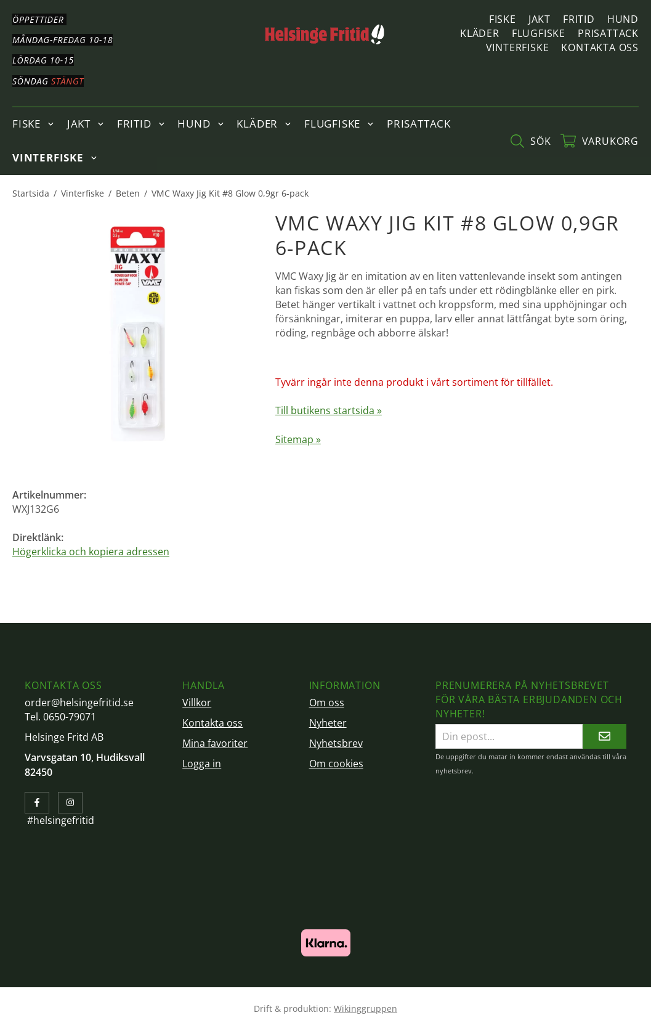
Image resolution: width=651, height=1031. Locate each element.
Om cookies (336, 763)
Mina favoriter (215, 743)
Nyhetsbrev (336, 743)
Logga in (201, 763)
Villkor (196, 702)
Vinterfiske (517, 47)
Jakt (539, 19)
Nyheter (328, 723)
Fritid (579, 19)
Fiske (502, 19)
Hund (623, 19)
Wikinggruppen (365, 1008)
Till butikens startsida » (328, 410)
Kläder (479, 33)
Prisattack (608, 33)
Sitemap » (298, 439)
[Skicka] (604, 736)
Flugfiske (538, 33)
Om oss (326, 702)
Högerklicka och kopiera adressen (90, 551)
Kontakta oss (600, 47)
